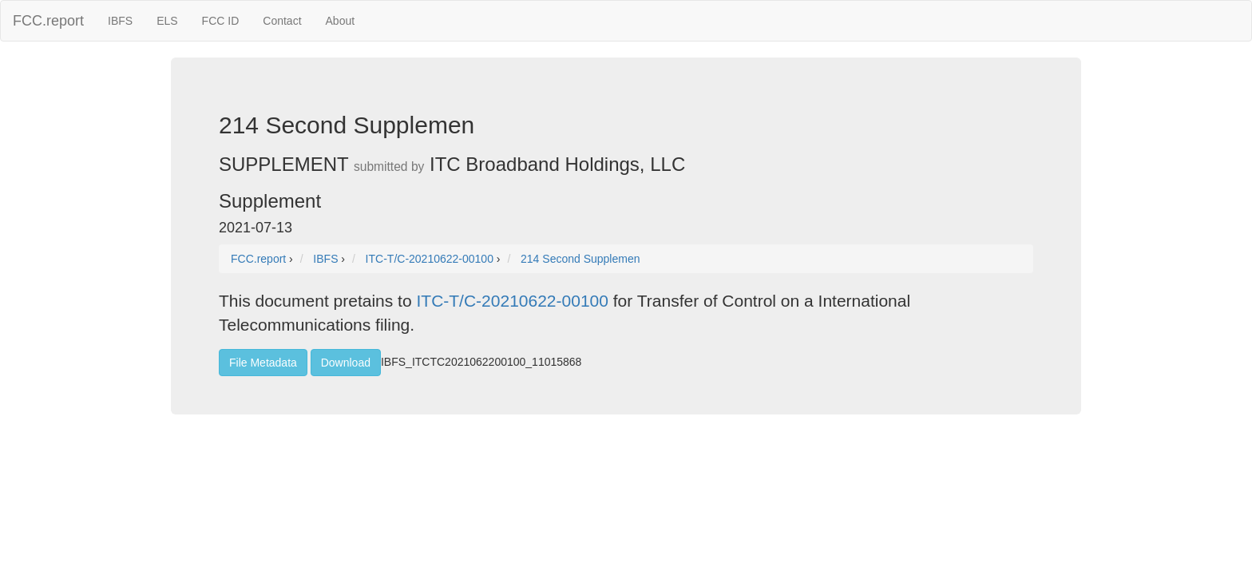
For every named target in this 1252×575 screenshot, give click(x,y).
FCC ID (221, 20)
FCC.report (48, 21)
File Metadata (263, 362)
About (340, 20)
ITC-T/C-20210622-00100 (512, 300)
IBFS (120, 20)
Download (345, 362)
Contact (282, 20)
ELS (166, 20)
